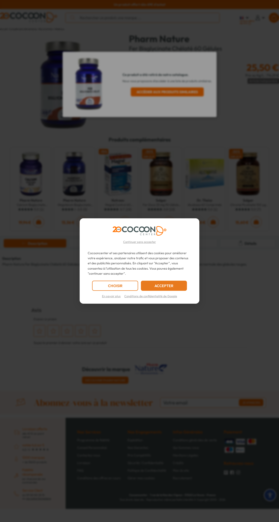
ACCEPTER (163, 285)
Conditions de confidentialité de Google (150, 296)
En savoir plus (111, 296)
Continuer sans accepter (139, 242)
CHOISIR (115, 285)
